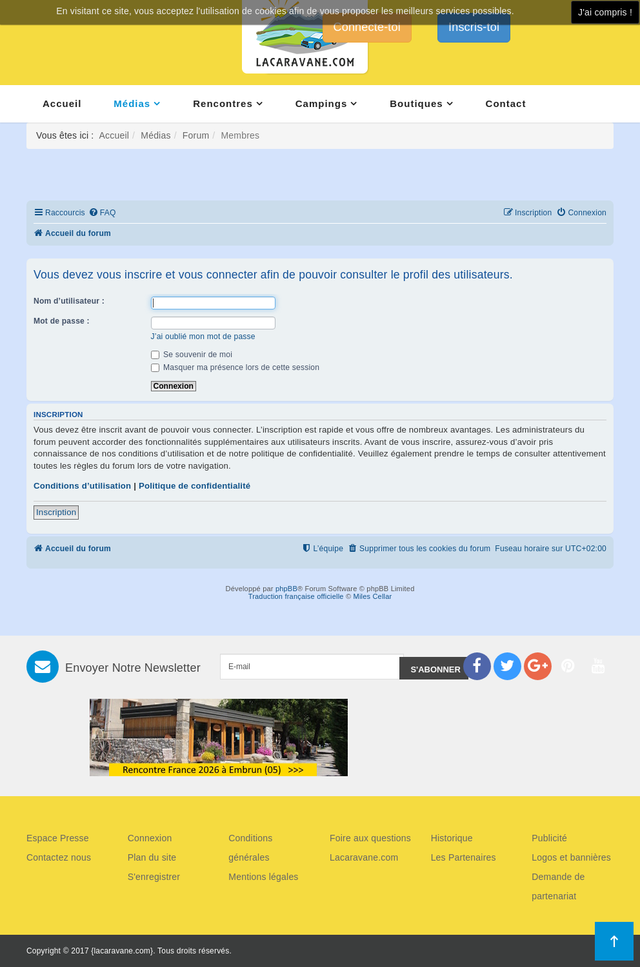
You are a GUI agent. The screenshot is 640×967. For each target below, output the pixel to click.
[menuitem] (102, 213)
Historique (452, 838)
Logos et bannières (571, 857)
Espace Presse (57, 838)
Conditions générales (250, 848)
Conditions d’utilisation (82, 486)
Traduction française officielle (296, 596)
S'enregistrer (154, 877)
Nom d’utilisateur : (69, 301)
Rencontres (223, 103)
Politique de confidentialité (194, 486)
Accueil (62, 103)
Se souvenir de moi (192, 354)
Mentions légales (263, 877)
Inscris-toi (473, 27)
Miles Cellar (373, 596)
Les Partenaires (463, 857)
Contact (506, 103)
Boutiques (416, 103)
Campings (321, 103)
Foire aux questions (370, 838)
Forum (196, 135)
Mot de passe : (62, 321)
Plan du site (152, 857)
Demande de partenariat (558, 886)
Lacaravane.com (364, 857)
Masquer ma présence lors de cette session (235, 367)
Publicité (549, 838)
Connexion (150, 838)
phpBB (286, 588)
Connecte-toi (367, 27)
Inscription (56, 512)
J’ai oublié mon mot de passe (203, 336)
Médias (132, 103)
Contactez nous (58, 857)
